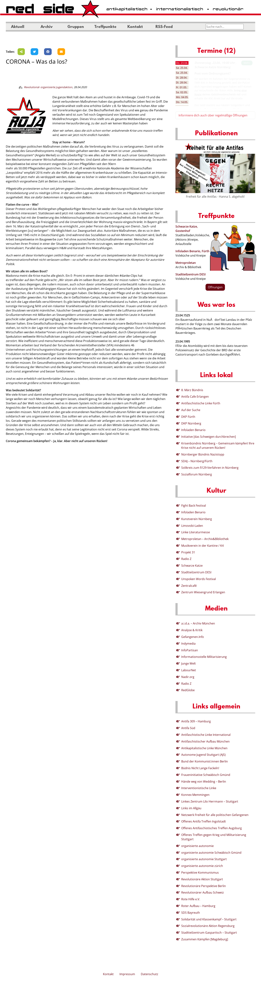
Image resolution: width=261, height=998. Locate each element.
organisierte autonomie (197, 846)
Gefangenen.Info (192, 637)
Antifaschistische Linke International (206, 735)
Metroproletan (185, 263)
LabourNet (188, 670)
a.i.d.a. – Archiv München (198, 623)
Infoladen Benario (193, 430)
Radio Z (186, 559)
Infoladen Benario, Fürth (192, 251)
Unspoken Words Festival (198, 579)
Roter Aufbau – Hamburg (198, 906)
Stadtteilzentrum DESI (190, 274)
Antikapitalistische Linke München (204, 748)
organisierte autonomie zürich (202, 866)
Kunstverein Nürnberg (196, 519)
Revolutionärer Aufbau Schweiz (202, 892)
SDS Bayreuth (190, 913)
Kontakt (135, 27)
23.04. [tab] (182, 63)
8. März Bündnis (192, 390)
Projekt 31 (188, 552)
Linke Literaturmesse (195, 532)
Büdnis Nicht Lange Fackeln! (200, 768)
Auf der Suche (190, 410)
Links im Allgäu (191, 808)
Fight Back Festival (193, 506)
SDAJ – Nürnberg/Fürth (196, 461)
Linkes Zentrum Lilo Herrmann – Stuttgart (209, 801)
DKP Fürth (188, 417)
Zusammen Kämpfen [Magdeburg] (204, 939)
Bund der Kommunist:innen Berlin (204, 761)
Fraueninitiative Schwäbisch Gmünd (205, 775)
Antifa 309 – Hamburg (196, 721)
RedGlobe (188, 690)
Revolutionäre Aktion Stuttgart (202, 879)
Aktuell (17, 27)
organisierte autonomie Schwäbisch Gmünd (211, 853)
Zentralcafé (189, 586)
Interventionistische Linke (198, 788)
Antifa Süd (188, 728)
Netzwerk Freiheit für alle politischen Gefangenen (214, 815)
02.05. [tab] (182, 92)
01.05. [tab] (181, 87)
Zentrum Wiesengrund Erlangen (203, 592)
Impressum (127, 974)
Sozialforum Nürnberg (196, 474)
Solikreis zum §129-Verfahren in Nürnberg (210, 468)
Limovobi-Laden (192, 526)
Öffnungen (215, 287)
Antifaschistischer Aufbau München (205, 741)
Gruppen (75, 27)
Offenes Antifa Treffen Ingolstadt (203, 821)
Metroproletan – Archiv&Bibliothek (205, 539)
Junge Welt (188, 663)
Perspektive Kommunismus (200, 873)
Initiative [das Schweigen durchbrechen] (208, 437)
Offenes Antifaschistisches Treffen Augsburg (211, 828)
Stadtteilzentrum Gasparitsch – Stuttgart (209, 933)
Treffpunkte (105, 27)
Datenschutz (149, 974)
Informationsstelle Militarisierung (204, 657)
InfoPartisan (189, 650)
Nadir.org (187, 677)
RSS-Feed (164, 27)
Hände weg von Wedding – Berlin (203, 781)
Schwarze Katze (192, 566)
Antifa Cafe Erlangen (195, 397)
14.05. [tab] (182, 102)
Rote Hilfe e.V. (190, 899)
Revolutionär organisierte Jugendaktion (48, 87)
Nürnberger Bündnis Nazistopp (202, 454)
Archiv (47, 27)
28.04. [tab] (181, 77)
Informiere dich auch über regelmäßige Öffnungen (213, 115)
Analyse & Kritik (191, 630)
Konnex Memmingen (195, 795)
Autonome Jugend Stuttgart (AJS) (203, 755)
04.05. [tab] (182, 97)
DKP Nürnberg (191, 423)
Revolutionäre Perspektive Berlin (203, 886)
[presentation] (179, 172)
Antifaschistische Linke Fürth (200, 403)
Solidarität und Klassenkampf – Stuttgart (209, 919)
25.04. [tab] (182, 67)
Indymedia (188, 644)
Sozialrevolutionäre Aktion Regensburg (208, 926)
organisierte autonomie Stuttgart (204, 859)
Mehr (247, 63)
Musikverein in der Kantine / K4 (202, 546)
